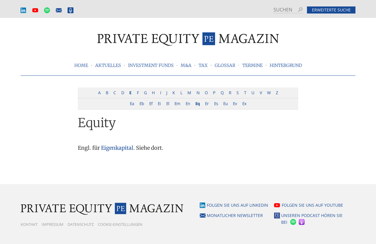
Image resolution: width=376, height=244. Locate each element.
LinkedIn (23, 10)
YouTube (35, 10)
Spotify (47, 10)
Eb (142, 103)
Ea (132, 103)
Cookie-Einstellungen (120, 224)
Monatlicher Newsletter (59, 10)
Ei (159, 103)
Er (207, 103)
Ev (235, 103)
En (188, 103)
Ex (244, 103)
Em (177, 103)
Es (216, 103)
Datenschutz (81, 224)
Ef (150, 103)
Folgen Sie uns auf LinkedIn (237, 205)
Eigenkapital (117, 147)
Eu (225, 103)
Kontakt (29, 224)
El (167, 103)
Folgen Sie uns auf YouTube (312, 205)
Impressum (52, 224)
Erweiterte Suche (331, 10)
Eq (197, 103)
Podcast (70, 10)
